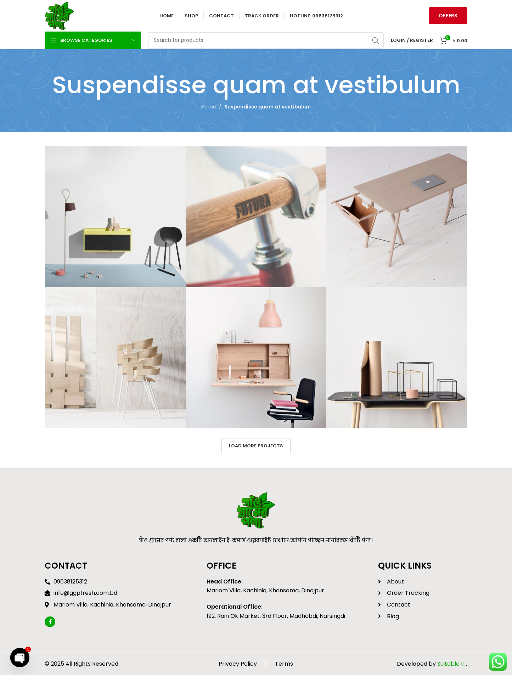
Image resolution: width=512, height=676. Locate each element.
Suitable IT (451, 664)
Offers (448, 15)
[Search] (266, 41)
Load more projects (256, 446)
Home (208, 107)
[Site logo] (60, 15)
